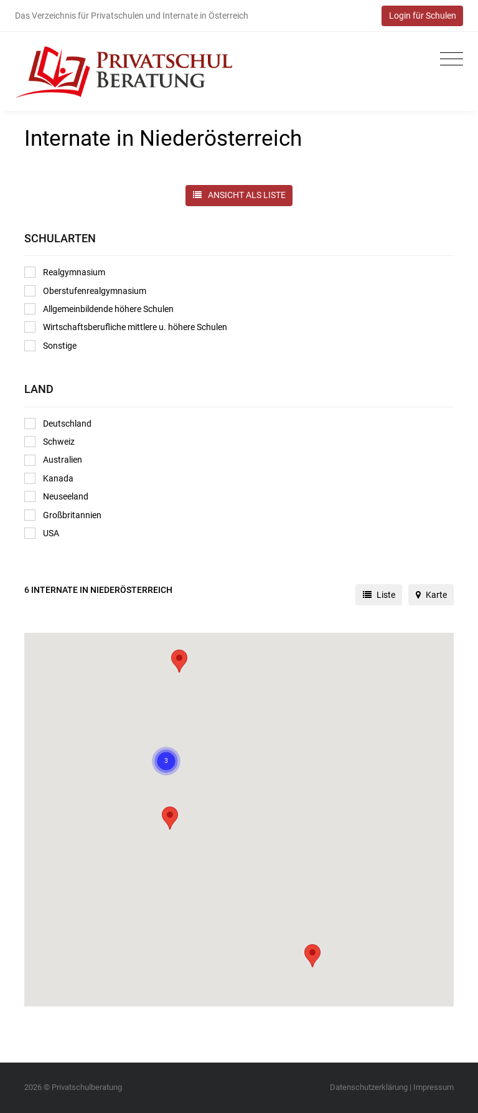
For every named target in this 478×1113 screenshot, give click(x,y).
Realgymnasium (64, 272)
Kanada (48, 478)
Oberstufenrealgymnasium (85, 290)
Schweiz (49, 441)
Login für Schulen (422, 16)
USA (41, 533)
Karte (431, 595)
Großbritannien (62, 515)
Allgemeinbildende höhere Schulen (99, 309)
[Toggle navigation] (448, 59)
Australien (53, 460)
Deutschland (57, 423)
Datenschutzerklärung (369, 1087)
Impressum (433, 1087)
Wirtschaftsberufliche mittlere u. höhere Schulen (125, 327)
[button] (312, 955)
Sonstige (50, 345)
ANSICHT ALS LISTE (239, 195)
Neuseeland (56, 496)
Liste (379, 595)
